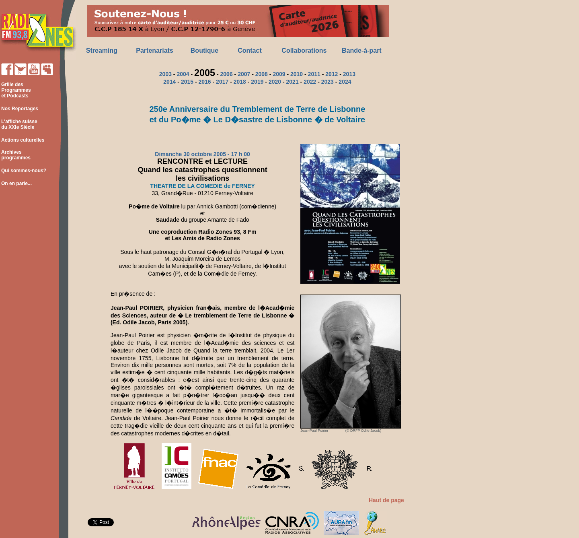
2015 (187, 81)
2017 (222, 81)
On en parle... (16, 183)
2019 (257, 81)
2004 (183, 74)
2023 (327, 81)
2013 (349, 74)
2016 (204, 81)
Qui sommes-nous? (23, 170)
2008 (261, 74)
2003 (165, 74)
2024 (345, 81)
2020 (275, 81)
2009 (279, 74)
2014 (169, 81)
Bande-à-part (362, 50)
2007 (244, 74)
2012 (331, 74)
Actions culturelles (22, 140)
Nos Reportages (19, 108)
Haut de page (386, 500)
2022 (310, 81)
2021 (292, 81)
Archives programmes (15, 155)
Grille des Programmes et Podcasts (15, 90)
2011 (314, 74)
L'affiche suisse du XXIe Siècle (18, 124)
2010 (296, 74)
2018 (240, 81)
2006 (226, 74)
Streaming (101, 50)
